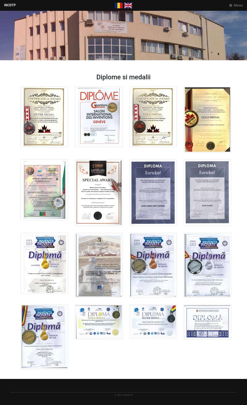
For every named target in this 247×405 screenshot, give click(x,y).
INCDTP (10, 5)
